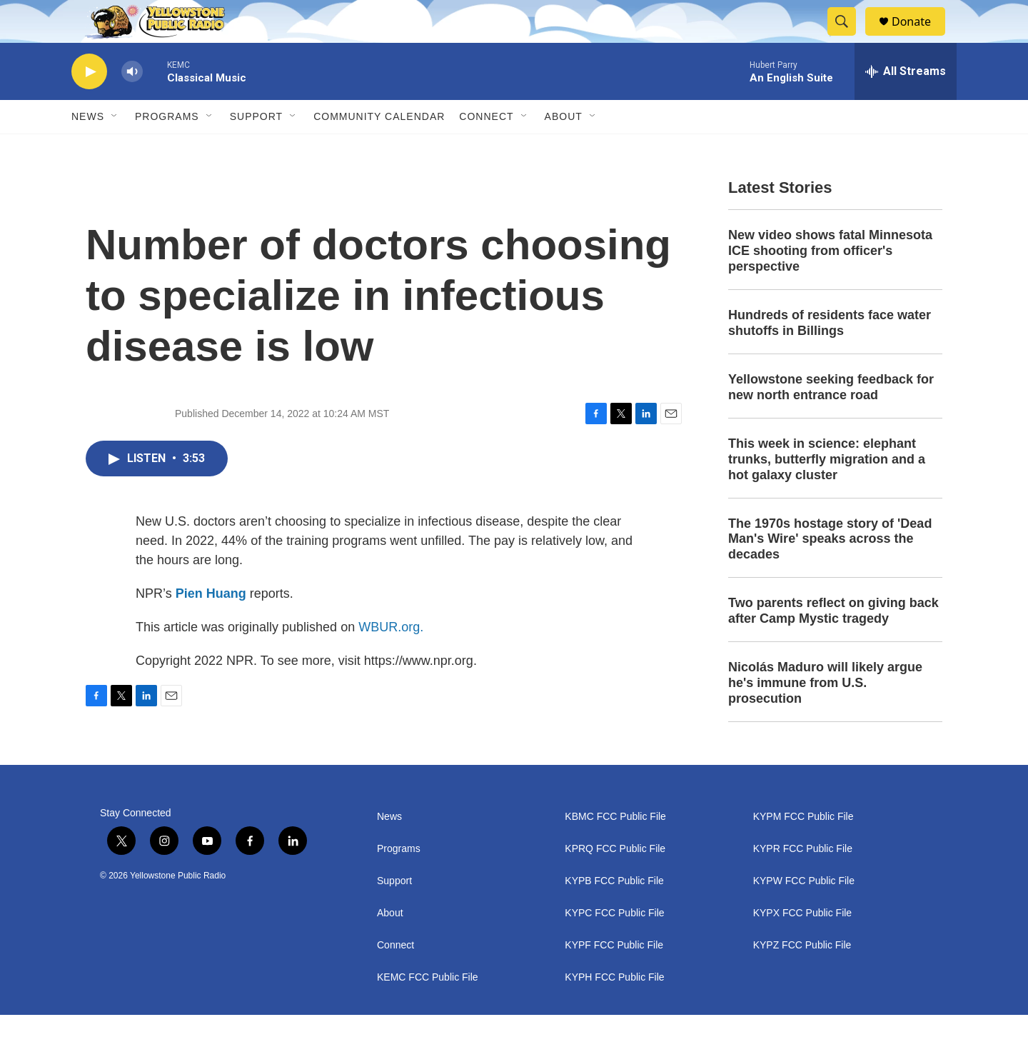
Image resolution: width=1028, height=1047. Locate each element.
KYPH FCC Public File (614, 1009)
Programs (167, 148)
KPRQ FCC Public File (615, 881)
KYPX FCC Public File (802, 945)
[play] (89, 104)
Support (256, 148)
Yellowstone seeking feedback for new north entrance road (831, 419)
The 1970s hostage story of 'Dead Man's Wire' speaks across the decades (830, 571)
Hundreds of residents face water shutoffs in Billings (829, 355)
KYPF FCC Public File (614, 977)
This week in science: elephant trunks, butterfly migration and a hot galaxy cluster (826, 491)
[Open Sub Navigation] (115, 148)
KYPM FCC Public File (803, 848)
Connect (486, 148)
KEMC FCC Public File (427, 1009)
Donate (920, 37)
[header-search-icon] (848, 38)
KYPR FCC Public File (802, 881)
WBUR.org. (390, 659)
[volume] (132, 104)
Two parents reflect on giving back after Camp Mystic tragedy (833, 643)
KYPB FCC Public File (614, 913)
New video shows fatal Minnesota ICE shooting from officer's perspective (830, 283)
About (390, 945)
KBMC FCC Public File (615, 848)
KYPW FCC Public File (804, 913)
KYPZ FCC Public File (802, 977)
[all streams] (906, 103)
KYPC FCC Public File (614, 945)
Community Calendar (379, 148)
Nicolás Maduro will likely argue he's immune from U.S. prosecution (825, 715)
